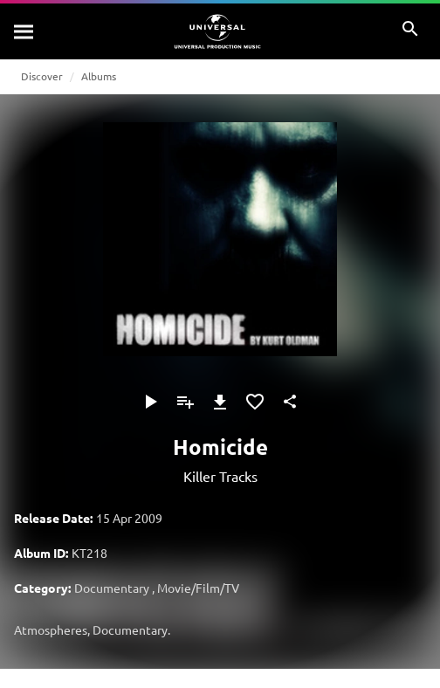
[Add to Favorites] (254, 401)
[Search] (24, 31)
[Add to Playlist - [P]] (185, 401)
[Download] (220, 401)
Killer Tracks (220, 476)
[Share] (289, 401)
